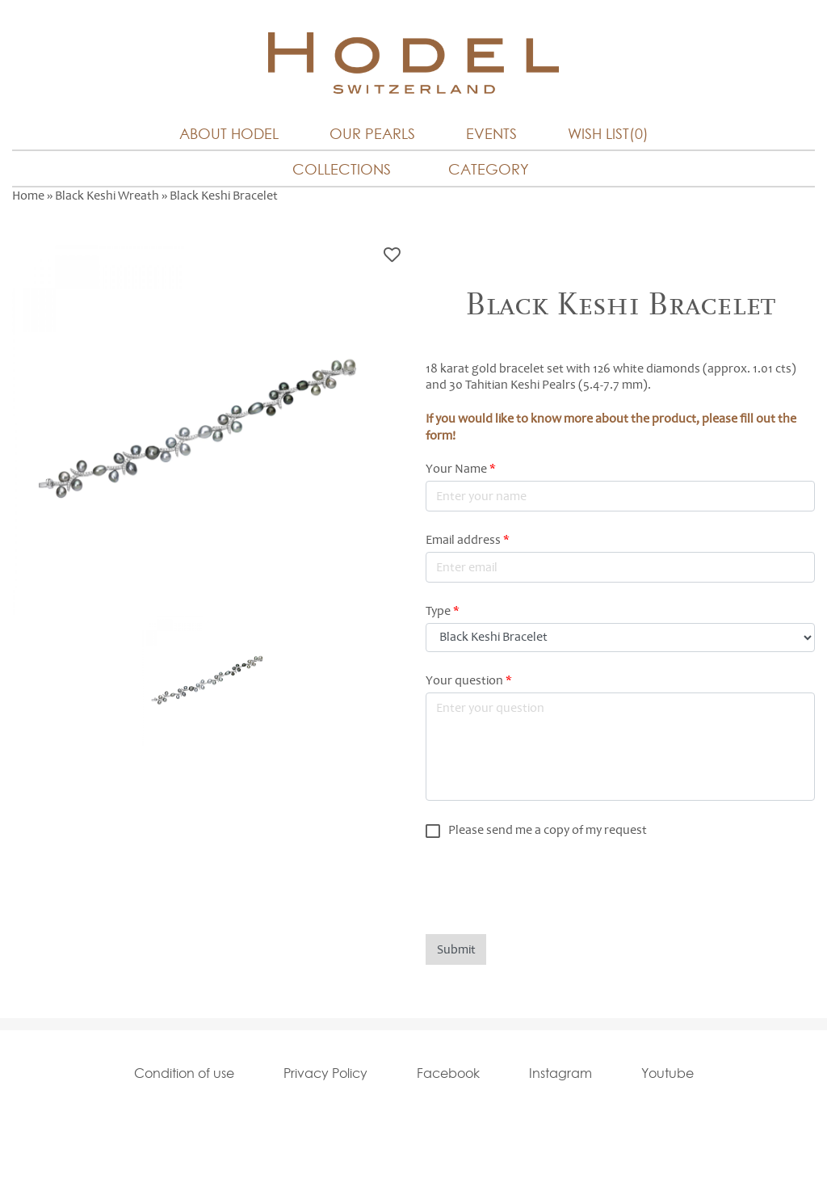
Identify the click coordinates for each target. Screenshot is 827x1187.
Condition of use (184, 1073)
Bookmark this (392, 255)
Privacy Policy (325, 1073)
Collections (341, 169)
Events (491, 134)
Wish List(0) (608, 134)
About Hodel (229, 134)
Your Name (461, 469)
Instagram (560, 1073)
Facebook (448, 1073)
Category (488, 169)
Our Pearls (372, 134)
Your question (469, 680)
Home (28, 195)
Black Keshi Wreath (107, 195)
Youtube (667, 1073)
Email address (468, 540)
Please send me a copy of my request (547, 830)
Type (443, 611)
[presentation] (548, 886)
